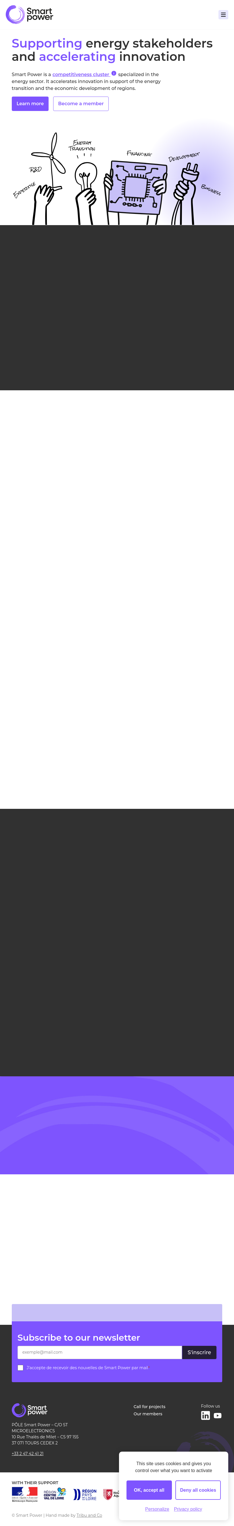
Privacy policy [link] (188, 1509)
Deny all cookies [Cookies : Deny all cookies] (198, 1490)
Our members (148, 1413)
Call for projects (149, 1406)
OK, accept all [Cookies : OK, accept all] (149, 1490)
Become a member (80, 105)
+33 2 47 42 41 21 (28, 1453)
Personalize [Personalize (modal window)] (157, 1509)
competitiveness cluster (85, 74)
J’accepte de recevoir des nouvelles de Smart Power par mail (88, 1367)
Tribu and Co (89, 1515)
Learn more (30, 105)
